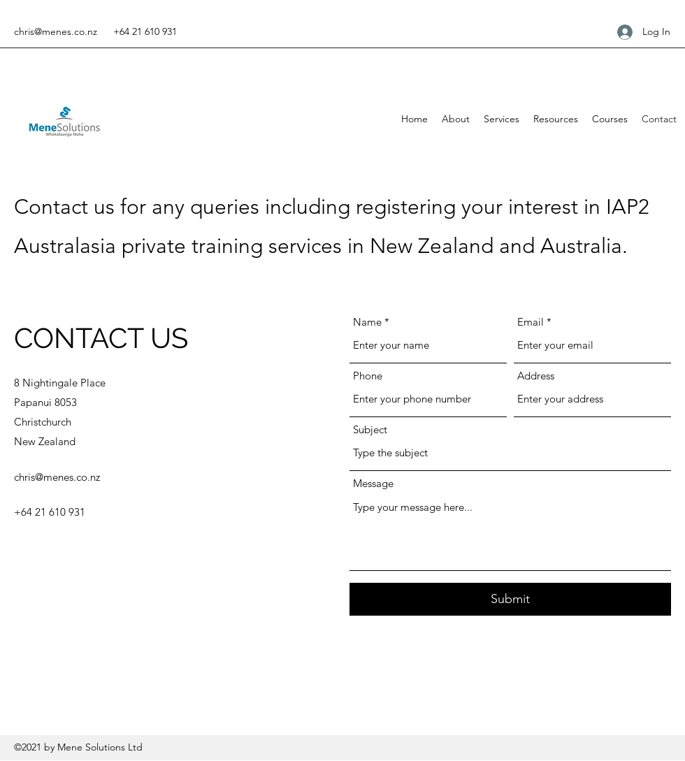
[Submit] (510, 599)
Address (535, 375)
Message (373, 483)
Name (367, 322)
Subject (370, 429)
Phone (367, 375)
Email (530, 322)
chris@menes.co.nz (55, 31)
